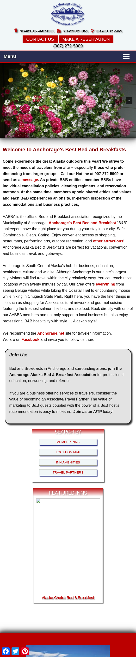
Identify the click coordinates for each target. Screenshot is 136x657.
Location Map (68, 452)
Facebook (30, 339)
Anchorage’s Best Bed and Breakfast (82, 223)
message (30, 180)
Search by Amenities (37, 31)
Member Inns (68, 442)
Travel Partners (68, 472)
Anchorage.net (50, 333)
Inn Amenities (68, 462)
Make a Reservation (86, 39)
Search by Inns (75, 31)
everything (105, 284)
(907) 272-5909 (68, 46)
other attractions (108, 241)
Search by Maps (108, 31)
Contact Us (40, 39)
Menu (10, 56)
